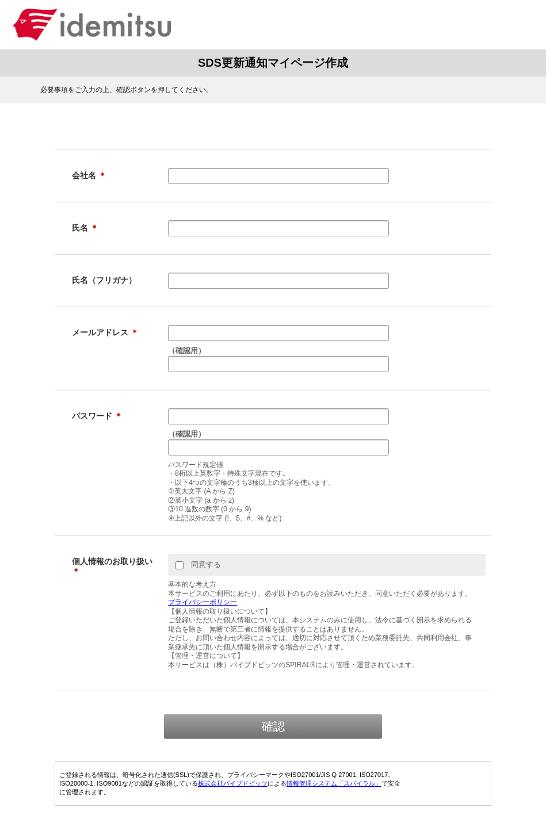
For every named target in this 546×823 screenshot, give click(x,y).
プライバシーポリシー (202, 602)
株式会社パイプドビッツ (233, 783)
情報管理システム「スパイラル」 (334, 783)
